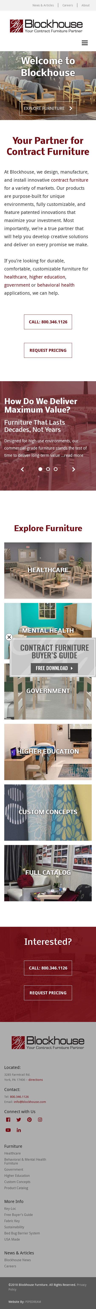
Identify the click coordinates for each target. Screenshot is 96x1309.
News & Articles (43, 5)
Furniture (13, 1146)
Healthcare (12, 1153)
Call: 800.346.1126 (7, 43)
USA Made (12, 1239)
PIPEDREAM (33, 1302)
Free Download (54, 668)
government (17, 285)
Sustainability (14, 1227)
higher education (47, 277)
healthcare (15, 277)
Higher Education (17, 1175)
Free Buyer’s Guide (18, 1214)
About (86, 5)
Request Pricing (25, 43)
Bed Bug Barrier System (22, 1233)
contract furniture (69, 180)
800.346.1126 (19, 1096)
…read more (72, 455)
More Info (14, 1201)
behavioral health (56, 285)
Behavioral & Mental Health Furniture (25, 1161)
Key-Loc (10, 1208)
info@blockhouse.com (30, 1102)
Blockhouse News (17, 1260)
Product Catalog (16, 1188)
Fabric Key (12, 1220)
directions (35, 1079)
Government (13, 1169)
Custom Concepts (17, 1181)
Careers (67, 5)
